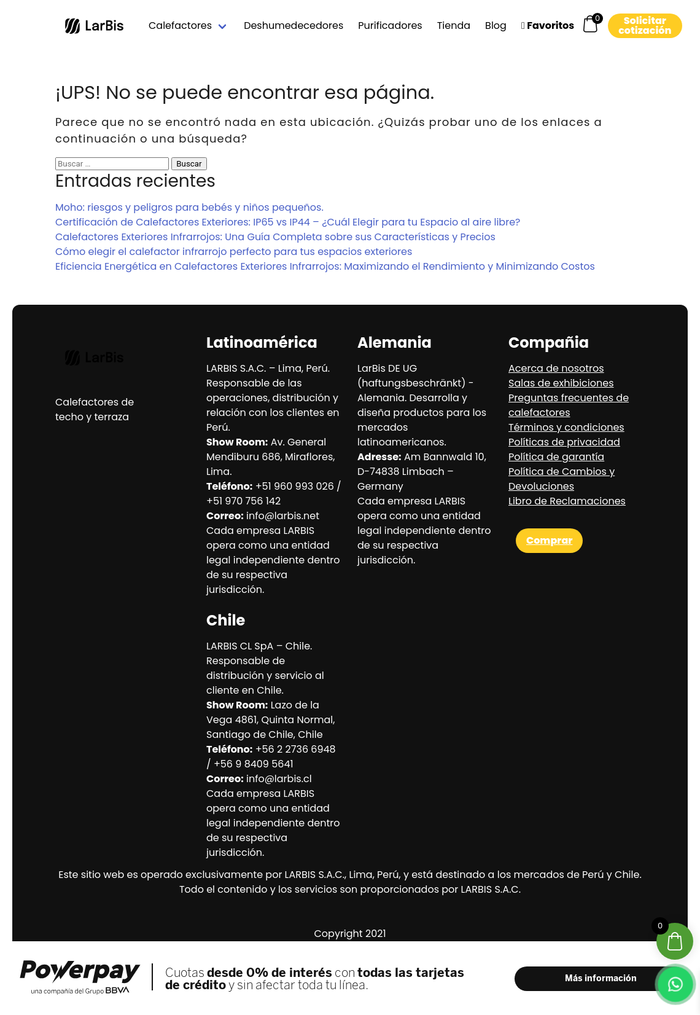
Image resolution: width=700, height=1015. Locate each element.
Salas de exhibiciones (561, 383)
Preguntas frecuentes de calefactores (568, 405)
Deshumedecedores (293, 25)
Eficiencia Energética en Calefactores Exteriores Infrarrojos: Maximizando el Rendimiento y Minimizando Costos (325, 266)
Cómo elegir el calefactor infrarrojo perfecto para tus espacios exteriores (233, 252)
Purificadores (390, 25)
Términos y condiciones (566, 427)
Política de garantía (556, 457)
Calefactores (180, 25)
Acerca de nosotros (556, 368)
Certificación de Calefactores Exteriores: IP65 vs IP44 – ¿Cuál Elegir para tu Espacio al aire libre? (287, 222)
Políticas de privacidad (564, 442)
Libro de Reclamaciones (567, 501)
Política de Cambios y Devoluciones (561, 478)
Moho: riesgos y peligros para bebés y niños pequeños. (189, 207)
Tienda (453, 25)
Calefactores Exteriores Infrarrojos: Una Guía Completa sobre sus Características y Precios (275, 237)
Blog (496, 25)
